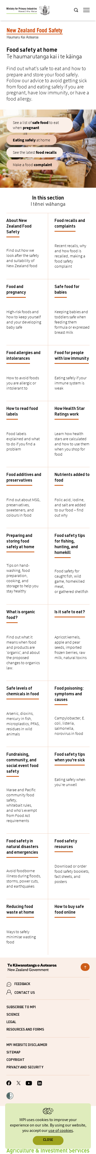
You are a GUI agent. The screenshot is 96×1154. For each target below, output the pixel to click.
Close (48, 1140)
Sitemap (13, 1052)
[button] (9, 1096)
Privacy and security (24, 1067)
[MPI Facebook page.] (9, 1083)
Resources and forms (25, 1030)
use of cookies (60, 1130)
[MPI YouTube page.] (29, 1084)
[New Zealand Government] (48, 968)
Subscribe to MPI (21, 1007)
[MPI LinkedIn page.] (39, 1084)
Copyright (15, 1060)
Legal (11, 1022)
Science (12, 1015)
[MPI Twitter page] (18, 1084)
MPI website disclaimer (26, 1045)
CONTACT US (24, 993)
